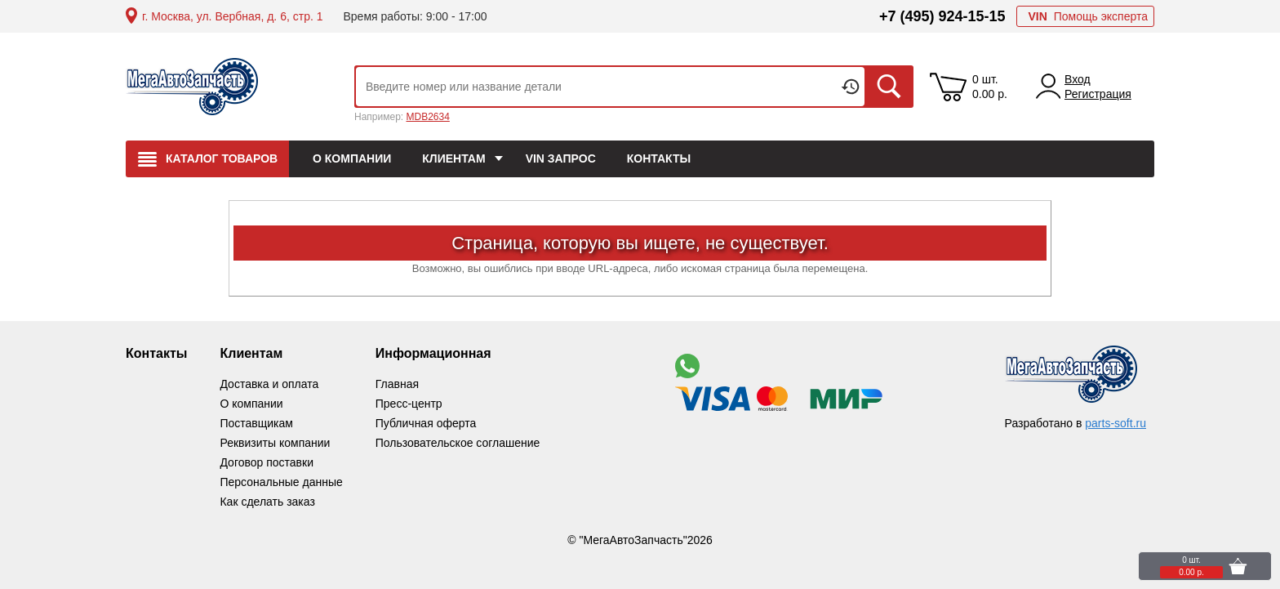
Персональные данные (281, 482)
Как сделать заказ (267, 501)
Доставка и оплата (269, 383)
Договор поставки (266, 462)
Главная (397, 383)
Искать (889, 86)
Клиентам (251, 353)
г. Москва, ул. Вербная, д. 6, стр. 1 (232, 16)
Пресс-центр (409, 403)
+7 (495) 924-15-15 (942, 16)
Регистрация (1097, 93)
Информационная (433, 353)
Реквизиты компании (275, 442)
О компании (251, 403)
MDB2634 (427, 117)
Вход (1077, 79)
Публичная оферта (426, 423)
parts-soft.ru (1115, 423)
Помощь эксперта (1088, 16)
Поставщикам (256, 423)
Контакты (156, 353)
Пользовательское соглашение (458, 442)
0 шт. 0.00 (989, 86)
